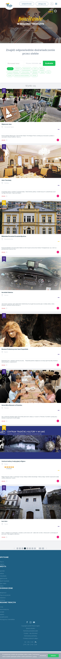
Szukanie (49, 63)
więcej (3, 140)
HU (32, 644)
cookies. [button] (34, 656)
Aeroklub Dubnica (7, 292)
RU (28, 644)
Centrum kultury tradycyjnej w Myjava (13, 461)
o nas (1, 607)
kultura (2, 573)
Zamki (35, 68)
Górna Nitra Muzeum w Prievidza (12, 405)
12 (40, 548)
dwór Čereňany (6, 180)
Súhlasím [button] (53, 655)
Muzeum (18, 68)
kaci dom (4, 521)
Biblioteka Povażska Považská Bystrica (14, 236)
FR (25, 644)
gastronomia (3, 578)
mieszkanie (3, 576)
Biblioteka (35, 72)
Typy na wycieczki (5, 595)
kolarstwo (3, 597)
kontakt (2, 612)
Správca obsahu (30, 628)
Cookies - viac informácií (30, 633)
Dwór (48, 72)
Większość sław (7, 124)
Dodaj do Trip (57, 139)
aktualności (3, 592)
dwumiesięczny (4, 609)
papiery (2, 614)
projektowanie (4, 617)
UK (36, 644)
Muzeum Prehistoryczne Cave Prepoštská (15, 349)
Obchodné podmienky (30, 636)
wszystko (10, 68)
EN (29, 642)
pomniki (2, 571)
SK (25, 642)
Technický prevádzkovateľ (30, 631)
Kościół (9, 75)
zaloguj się (42, 4)
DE (32, 642)
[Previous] (14, 548)
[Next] (46, 548)
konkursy (2, 600)
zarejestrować (28, 4)
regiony (2, 564)
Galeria (41, 68)
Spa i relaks (3, 583)
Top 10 (2, 561)
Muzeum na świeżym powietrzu (22, 75)
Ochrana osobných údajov (30, 638)
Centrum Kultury (25, 72)
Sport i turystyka (4, 581)
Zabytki (42, 72)
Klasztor (34, 75)
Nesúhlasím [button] (43, 655)
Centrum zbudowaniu (13, 72)
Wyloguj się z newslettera (7, 619)
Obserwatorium (26, 68)
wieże (1, 586)
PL (36, 642)
